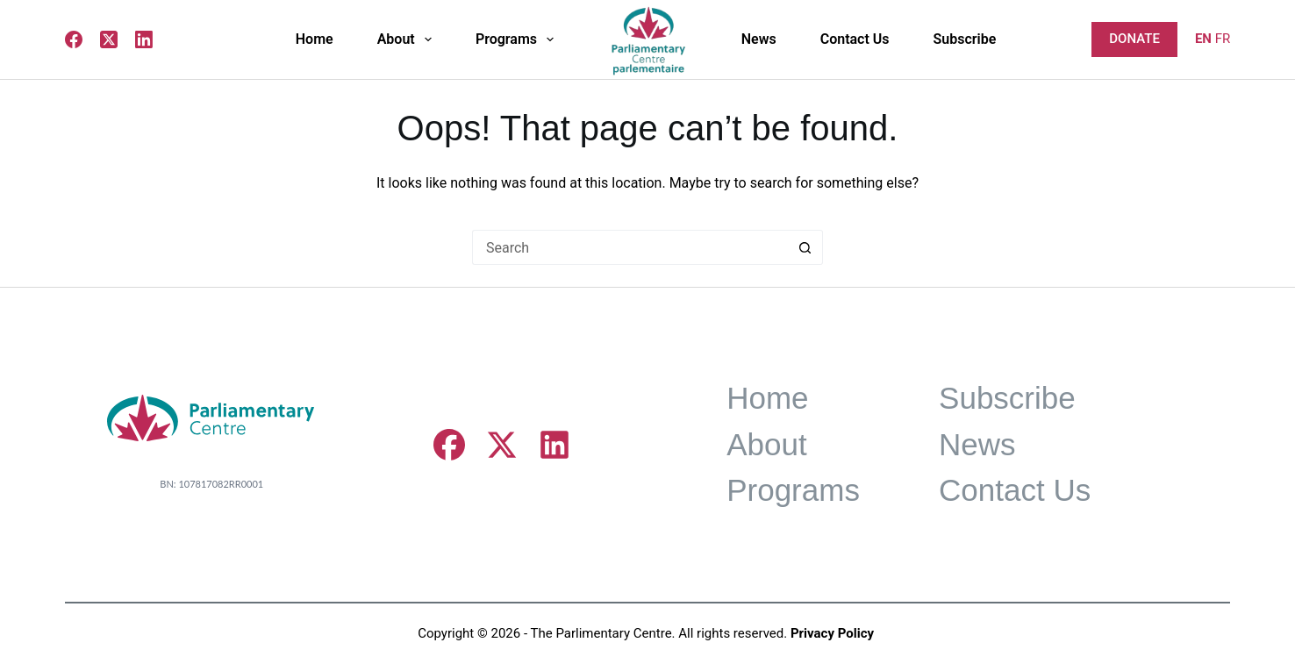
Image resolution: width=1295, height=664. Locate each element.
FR (1223, 38)
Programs (518, 39)
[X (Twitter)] (109, 39)
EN (1203, 38)
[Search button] (805, 247)
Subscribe (965, 39)
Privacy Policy (832, 633)
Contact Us (855, 39)
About (408, 39)
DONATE (1134, 38)
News (758, 39)
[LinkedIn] (144, 39)
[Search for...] (630, 247)
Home (314, 39)
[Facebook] (73, 39)
